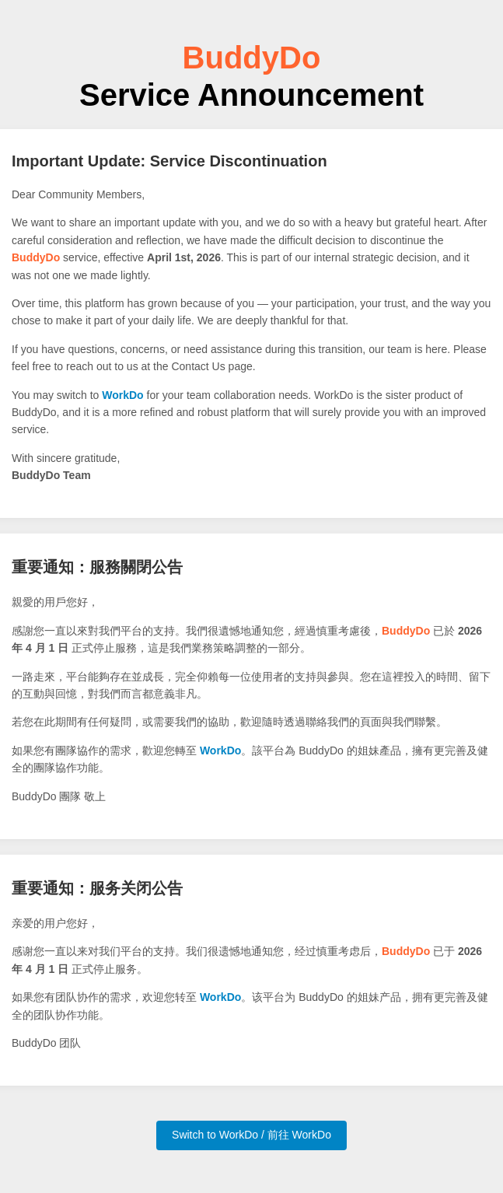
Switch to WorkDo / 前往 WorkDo (251, 1134)
